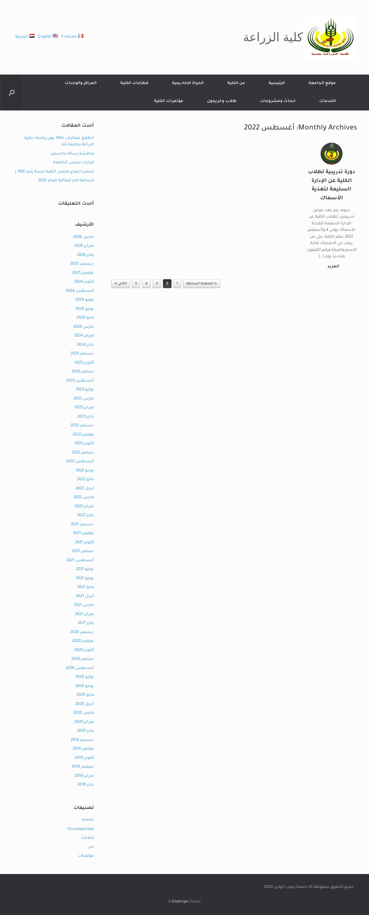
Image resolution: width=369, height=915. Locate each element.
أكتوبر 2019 (84, 758)
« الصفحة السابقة (201, 284)
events (88, 820)
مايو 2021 (85, 587)
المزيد (332, 267)
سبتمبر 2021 (83, 551)
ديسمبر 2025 (82, 264)
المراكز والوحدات (81, 83)
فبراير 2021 (84, 614)
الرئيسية (277, 83)
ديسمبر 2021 (82, 525)
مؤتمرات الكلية (168, 101)
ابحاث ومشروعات (277, 101)
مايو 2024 (85, 318)
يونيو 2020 (84, 686)
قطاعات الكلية (134, 83)
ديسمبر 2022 (82, 426)
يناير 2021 (86, 623)
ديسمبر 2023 (82, 354)
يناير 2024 (85, 345)
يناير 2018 (85, 785)
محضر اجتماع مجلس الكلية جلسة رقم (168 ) (54, 172)
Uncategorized (80, 829)
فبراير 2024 (84, 336)
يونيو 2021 (85, 578)
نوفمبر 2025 (83, 273)
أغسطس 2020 (80, 668)
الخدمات (327, 101)
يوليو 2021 (85, 569)
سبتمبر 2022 (82, 453)
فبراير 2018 (84, 776)
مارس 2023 (84, 399)
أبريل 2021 (85, 596)
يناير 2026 (85, 255)
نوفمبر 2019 (83, 749)
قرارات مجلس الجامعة (73, 163)
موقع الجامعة (322, 83)
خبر (91, 847)
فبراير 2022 (84, 507)
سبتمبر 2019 (82, 767)
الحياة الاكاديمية (188, 83)
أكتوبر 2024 (84, 282)
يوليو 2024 (84, 300)
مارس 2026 (83, 237)
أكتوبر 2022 (84, 444)
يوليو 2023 (85, 390)
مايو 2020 (85, 695)
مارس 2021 (84, 605)
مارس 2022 (84, 497)
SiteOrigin (179, 902)
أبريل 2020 (84, 704)
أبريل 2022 (85, 489)
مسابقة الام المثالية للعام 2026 (66, 181)
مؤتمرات (86, 856)
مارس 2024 (83, 327)
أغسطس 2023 (80, 381)
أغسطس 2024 (80, 291)
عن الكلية (236, 83)
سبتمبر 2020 (82, 659)
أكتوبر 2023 (84, 363)
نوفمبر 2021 (83, 533)
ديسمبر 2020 (82, 632)
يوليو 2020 (84, 677)
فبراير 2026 (84, 246)
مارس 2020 (83, 713)
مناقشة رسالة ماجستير (72, 154)
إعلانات (87, 838)
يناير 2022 (85, 515)
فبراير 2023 (84, 408)
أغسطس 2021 (80, 560)
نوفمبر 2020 (83, 641)
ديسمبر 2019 (82, 740)
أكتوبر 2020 (84, 650)
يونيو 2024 (84, 309)
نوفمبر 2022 (83, 435)
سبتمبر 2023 (82, 372)
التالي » (121, 284)
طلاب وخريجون (222, 101)
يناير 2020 (85, 731)
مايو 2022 (85, 479)
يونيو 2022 (85, 471)
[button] (12, 92)
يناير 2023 (85, 417)
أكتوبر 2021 (84, 543)
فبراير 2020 (84, 722)
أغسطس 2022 (80, 462)
